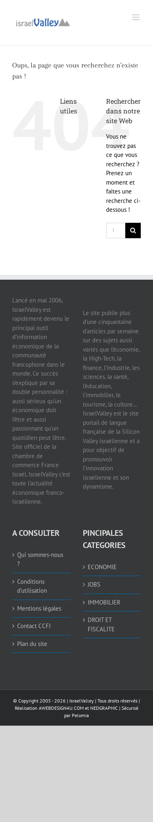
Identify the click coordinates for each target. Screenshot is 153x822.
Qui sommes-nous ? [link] (40, 559)
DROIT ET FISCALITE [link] (101, 624)
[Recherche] (133, 230)
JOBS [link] (94, 584)
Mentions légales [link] (39, 608)
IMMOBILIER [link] (104, 602)
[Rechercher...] (115, 230)
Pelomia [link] (80, 715)
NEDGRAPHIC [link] (103, 708)
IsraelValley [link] (81, 701)
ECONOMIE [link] (102, 567)
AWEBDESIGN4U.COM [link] (61, 708)
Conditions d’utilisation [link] (32, 586)
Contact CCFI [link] (34, 626)
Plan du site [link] (32, 644)
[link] (42, 21)
